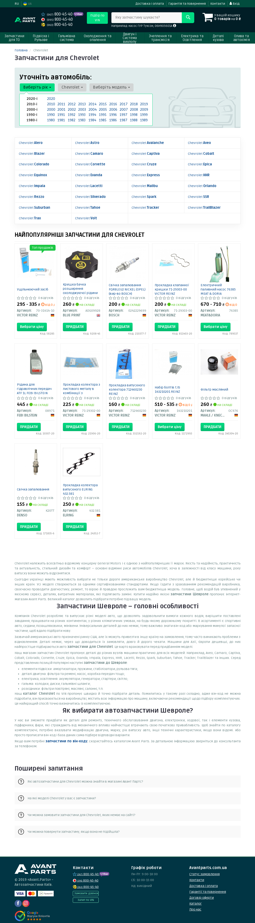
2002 (71, 109)
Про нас (195, 904)
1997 (123, 114)
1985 (102, 119)
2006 (113, 109)
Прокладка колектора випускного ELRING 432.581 (80, 484)
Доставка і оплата (149, 4)
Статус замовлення (204, 869)
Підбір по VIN (97, 17)
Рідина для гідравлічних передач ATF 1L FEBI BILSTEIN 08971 (34, 385)
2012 (71, 104)
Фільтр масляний (214, 384)
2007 (123, 109)
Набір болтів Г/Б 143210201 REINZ (167, 384)
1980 (50, 119)
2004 (92, 109)
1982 (71, 119)
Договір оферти (201, 892)
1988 (133, 119)
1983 (81, 119)
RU (17, 4)
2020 (50, 99)
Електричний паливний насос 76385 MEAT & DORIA (218, 284)
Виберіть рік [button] (37, 87)
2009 (143, 109)
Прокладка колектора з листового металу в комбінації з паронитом (81, 385)
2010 (50, 104)
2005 (102, 109)
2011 (60, 104)
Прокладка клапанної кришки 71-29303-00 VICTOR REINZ (172, 284)
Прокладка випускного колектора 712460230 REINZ (127, 384)
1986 (113, 119)
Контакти (217, 4)
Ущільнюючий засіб (32, 284)
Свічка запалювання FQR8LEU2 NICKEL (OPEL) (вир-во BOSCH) (127, 284)
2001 (61, 109)
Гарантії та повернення (207, 887)
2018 (133, 104)
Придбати (75, 321)
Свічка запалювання (33, 484)
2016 (112, 104)
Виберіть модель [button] (108, 87)
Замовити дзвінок (86, 888)
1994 (92, 114)
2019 (143, 104)
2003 (81, 109)
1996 (113, 114)
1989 (143, 119)
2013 (81, 104)
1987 (123, 119)
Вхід (234, 4)
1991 (61, 114)
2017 (123, 104)
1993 (81, 114)
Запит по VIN (85, 895)
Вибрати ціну (32, 321)
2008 (133, 109)
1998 (133, 114)
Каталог (195, 898)
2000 (50, 109)
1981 (61, 119)
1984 (92, 119)
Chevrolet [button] (70, 87)
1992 (71, 114)
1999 (143, 114)
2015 (102, 104)
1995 (102, 114)
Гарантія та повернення (187, 4)
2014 (92, 104)
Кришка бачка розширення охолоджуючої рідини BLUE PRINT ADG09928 (80, 285)
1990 (50, 114)
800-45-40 (57, 14)
